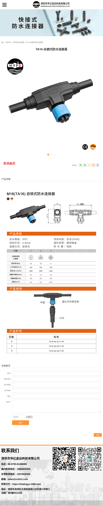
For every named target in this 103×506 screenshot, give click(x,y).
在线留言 (5, 365)
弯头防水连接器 (18, 42)
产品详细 (5, 178)
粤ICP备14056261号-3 (51, 503)
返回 (97, 435)
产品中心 (8, 42)
